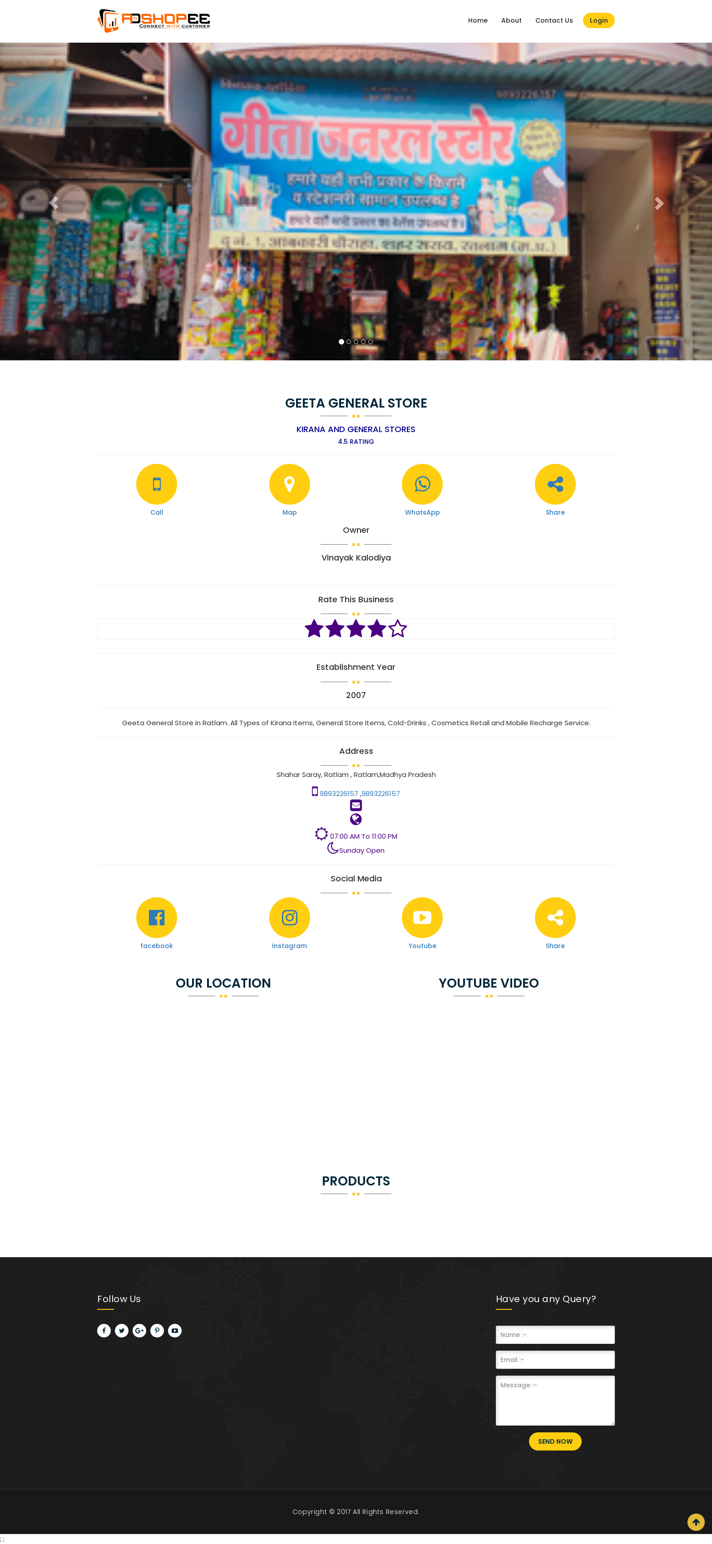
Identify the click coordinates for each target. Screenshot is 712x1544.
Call (156, 512)
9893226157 (340, 793)
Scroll (696, 1522)
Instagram (289, 945)
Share (555, 512)
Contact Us (554, 20)
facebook (156, 945)
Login (599, 20)
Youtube (422, 945)
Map (289, 512)
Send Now (555, 1441)
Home (478, 20)
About (511, 20)
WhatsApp (422, 512)
